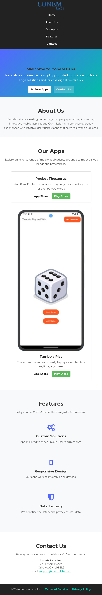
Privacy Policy (81, 589)
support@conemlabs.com (55, 571)
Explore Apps (39, 89)
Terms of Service (56, 589)
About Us (52, 22)
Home (52, 15)
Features (52, 36)
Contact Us (64, 89)
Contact (52, 43)
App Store (41, 196)
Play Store (61, 196)
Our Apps (52, 29)
